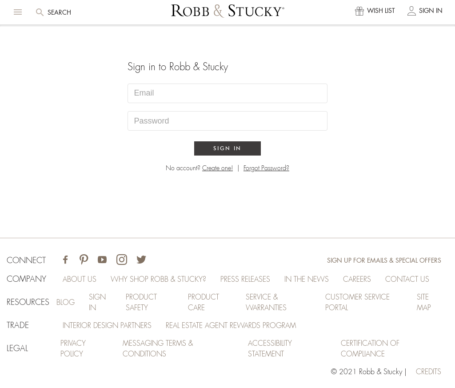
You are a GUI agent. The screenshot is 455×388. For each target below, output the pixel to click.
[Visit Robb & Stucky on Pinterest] (84, 260)
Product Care (203, 303)
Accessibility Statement (270, 349)
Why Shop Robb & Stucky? (158, 279)
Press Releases (245, 279)
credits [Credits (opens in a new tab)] (428, 372)
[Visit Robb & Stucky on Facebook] (65, 260)
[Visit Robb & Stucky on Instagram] (121, 260)
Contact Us (407, 279)
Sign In (227, 148)
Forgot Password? (266, 168)
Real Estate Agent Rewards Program (231, 325)
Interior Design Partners (107, 325)
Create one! (217, 168)
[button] (17, 12)
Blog (65, 302)
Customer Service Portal (357, 303)
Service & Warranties (266, 303)
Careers (357, 279)
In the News (306, 279)
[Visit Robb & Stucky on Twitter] (141, 260)
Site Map (424, 303)
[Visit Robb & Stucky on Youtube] (102, 260)
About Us (79, 279)
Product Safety (141, 303)
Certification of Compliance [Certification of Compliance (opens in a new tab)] (370, 349)
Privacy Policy (73, 349)
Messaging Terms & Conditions (158, 349)
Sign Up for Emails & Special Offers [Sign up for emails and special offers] (384, 260)
